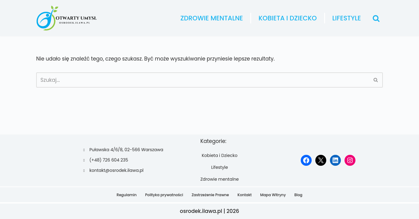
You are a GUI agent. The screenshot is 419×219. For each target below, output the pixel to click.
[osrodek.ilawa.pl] (66, 18)
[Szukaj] (376, 18)
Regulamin (127, 194)
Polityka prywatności (164, 194)
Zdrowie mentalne (211, 18)
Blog (298, 194)
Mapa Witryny (273, 194)
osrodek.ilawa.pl (201, 211)
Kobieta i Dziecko (287, 18)
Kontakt (244, 194)
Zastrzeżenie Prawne (210, 194)
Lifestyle (346, 18)
